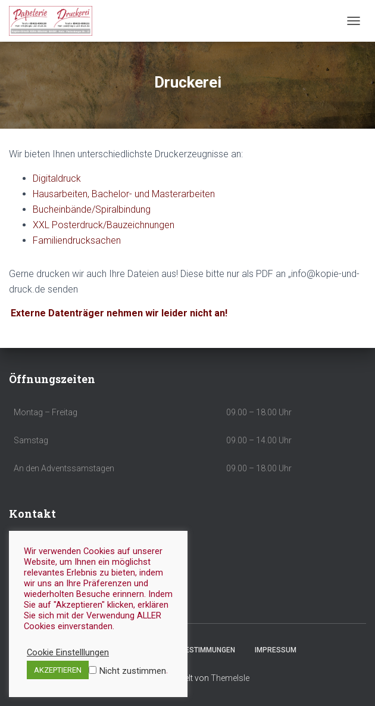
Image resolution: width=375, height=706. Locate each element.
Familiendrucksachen (77, 240)
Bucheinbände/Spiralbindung (92, 209)
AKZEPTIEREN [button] (58, 669)
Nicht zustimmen (132, 670)
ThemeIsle (230, 678)
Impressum (275, 650)
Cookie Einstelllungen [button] (68, 652)
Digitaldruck (57, 178)
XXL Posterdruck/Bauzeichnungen (103, 225)
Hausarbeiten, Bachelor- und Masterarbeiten (124, 194)
